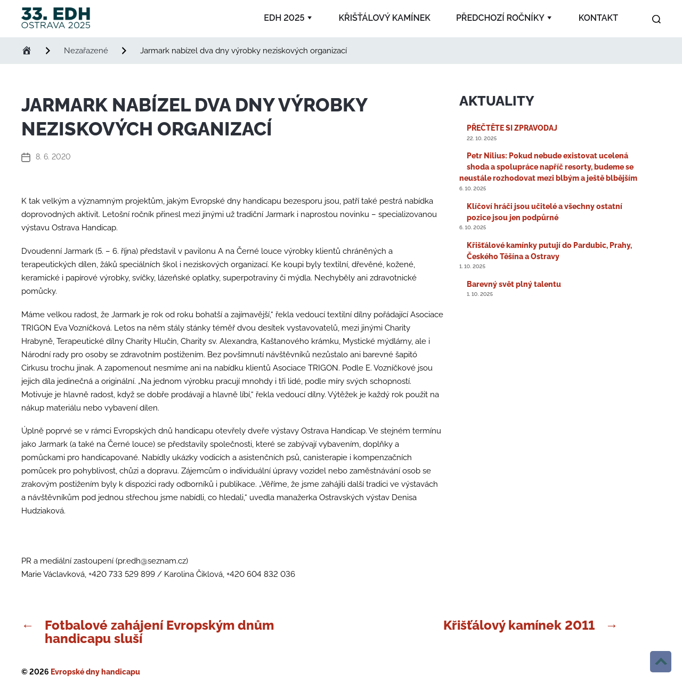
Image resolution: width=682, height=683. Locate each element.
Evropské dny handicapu (95, 672)
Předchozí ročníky (500, 18)
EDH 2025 (284, 18)
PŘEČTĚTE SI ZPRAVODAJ (512, 128)
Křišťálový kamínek (385, 18)
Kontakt (598, 18)
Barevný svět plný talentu (514, 284)
